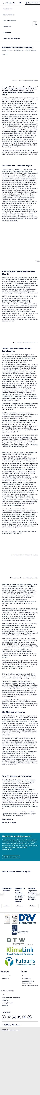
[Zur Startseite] (20, 1025)
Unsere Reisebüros (9, 21)
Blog (11, 50)
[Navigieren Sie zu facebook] (4, 1017)
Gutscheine (7, 33)
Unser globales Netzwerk (11, 39)
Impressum (5, 1006)
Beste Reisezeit (6, 976)
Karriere (24, 976)
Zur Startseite (5, 50)
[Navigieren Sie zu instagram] (9, 1017)
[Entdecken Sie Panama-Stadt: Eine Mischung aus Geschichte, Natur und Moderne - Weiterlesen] (20, 906)
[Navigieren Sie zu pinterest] (30, 1017)
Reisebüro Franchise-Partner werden (28, 982)
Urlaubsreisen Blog (18, 50)
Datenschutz (5, 1000)
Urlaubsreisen (7, 9)
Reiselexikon (5, 978)
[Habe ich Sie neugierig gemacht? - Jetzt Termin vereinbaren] (11, 857)
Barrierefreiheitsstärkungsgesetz (11, 998)
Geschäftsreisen (8, 15)
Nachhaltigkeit (26, 978)
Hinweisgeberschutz (7, 1003)
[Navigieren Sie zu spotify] (24, 1017)
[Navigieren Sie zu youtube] (14, 1017)
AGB (3, 995)
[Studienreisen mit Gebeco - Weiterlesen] (7, 906)
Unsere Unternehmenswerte (30, 986)
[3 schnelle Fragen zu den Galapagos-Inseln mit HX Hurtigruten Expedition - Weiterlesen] (33, 906)
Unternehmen (7, 27)
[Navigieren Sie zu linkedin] (19, 1017)
